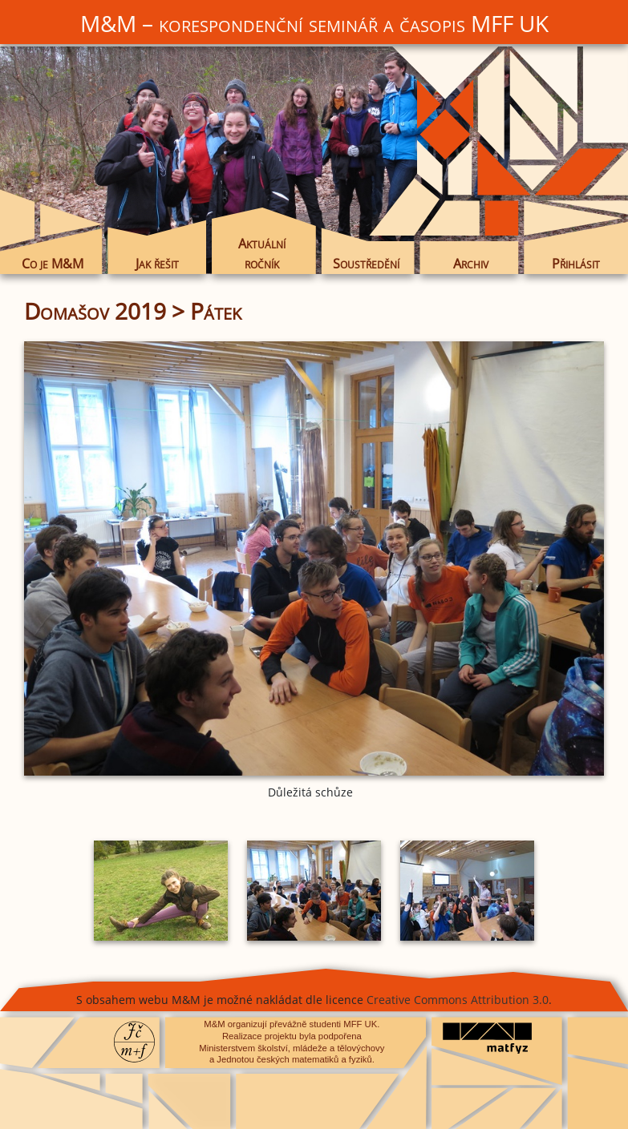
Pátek (215, 311)
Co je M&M (52, 263)
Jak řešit (157, 263)
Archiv (470, 263)
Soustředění (366, 263)
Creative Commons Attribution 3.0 (458, 999)
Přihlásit (576, 263)
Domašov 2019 (95, 311)
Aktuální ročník (262, 253)
